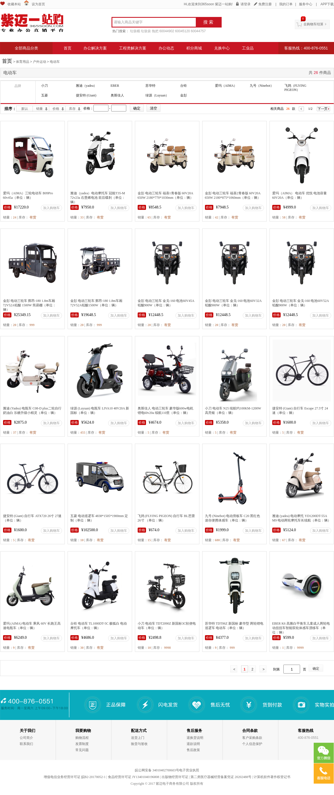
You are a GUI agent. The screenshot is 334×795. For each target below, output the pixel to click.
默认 (24, 109)
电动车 (55, 62)
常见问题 (82, 750)
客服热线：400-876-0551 (306, 48)
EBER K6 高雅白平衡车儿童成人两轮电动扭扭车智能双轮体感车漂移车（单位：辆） (301, 628)
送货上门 (137, 738)
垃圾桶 (135, 31)
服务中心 (305, 4)
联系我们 (26, 744)
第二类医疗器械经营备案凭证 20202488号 (220, 777)
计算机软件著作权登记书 (272, 777)
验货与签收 (139, 744)
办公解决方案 (95, 48)
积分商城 (194, 48)
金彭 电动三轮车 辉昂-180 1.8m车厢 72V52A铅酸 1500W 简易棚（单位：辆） (29, 305)
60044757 (198, 31)
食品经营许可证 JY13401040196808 (133, 777)
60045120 (182, 31)
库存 (72, 109)
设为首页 (38, 4)
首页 (67, 48)
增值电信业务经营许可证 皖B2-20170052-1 (75, 777)
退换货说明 (195, 738)
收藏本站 (14, 4)
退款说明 (193, 744)
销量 (39, 109)
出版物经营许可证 (175, 777)
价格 (56, 109)
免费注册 (265, 4)
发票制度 (82, 744)
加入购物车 (51, 208)
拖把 (155, 31)
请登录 (246, 4)
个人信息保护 (252, 744)
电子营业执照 (189, 770)
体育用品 (22, 62)
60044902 (166, 31)
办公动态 (166, 48)
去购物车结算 (313, 24)
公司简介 (26, 738)
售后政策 (193, 750)
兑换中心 (222, 48)
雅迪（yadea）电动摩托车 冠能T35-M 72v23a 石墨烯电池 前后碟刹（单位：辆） (97, 197)
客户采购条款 (252, 738)
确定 (316, 668)
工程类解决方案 (132, 48)
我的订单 (286, 4)
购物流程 (82, 738)
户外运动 (39, 62)
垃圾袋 (146, 31)
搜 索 (208, 22)
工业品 (248, 48)
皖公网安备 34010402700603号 (157, 770)
